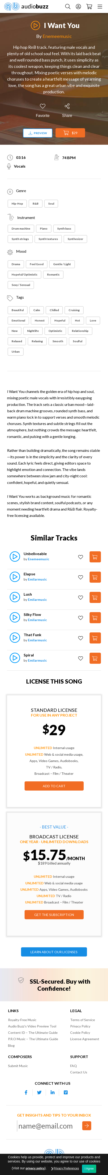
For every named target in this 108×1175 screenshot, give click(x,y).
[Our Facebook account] (26, 1092)
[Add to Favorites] (43, 110)
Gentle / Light (62, 264)
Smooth (57, 341)
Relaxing (37, 341)
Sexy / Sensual (21, 285)
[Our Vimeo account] (65, 1092)
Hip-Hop (17, 203)
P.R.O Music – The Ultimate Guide (33, 1039)
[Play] (35, 22)
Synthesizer (75, 239)
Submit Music (18, 1066)
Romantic (53, 274)
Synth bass (64, 228)
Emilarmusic (37, 579)
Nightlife (33, 331)
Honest (40, 320)
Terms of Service (82, 1020)
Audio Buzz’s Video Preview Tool (32, 1026)
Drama (16, 264)
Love (93, 320)
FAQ (73, 1066)
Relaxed (17, 341)
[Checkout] (89, 6)
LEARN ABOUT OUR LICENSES (54, 952)
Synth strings (20, 239)
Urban (16, 351)
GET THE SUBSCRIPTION (54, 915)
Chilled (54, 310)
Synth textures (48, 239)
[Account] (78, 6)
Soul (51, 203)
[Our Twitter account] (39, 1092)
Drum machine (21, 228)
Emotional (18, 320)
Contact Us (78, 1072)
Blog (11, 1045)
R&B (36, 203)
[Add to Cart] (95, 556)
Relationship (80, 331)
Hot (77, 320)
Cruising (74, 310)
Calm (36, 310)
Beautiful (18, 310)
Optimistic (55, 331)
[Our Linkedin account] (52, 1092)
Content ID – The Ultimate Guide (33, 1033)
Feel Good (36, 264)
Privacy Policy (80, 1026)
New (14, 331)
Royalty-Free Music (22, 1020)
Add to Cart (54, 786)
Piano (44, 228)
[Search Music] (68, 6)
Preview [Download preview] (38, 133)
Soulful (77, 341)
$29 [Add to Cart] (70, 133)
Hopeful (59, 320)
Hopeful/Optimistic (24, 274)
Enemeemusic (57, 36)
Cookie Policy (80, 1033)
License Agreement (84, 1039)
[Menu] (99, 6)
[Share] (67, 110)
